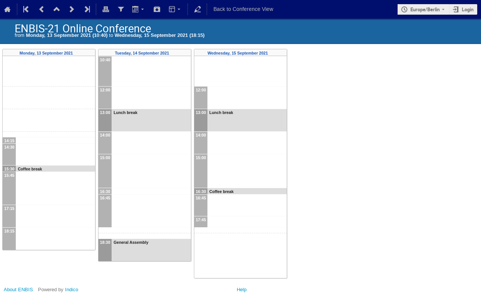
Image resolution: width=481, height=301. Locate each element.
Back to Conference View (243, 9)
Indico (71, 289)
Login (467, 9)
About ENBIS (18, 289)
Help (242, 289)
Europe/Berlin (425, 9)
